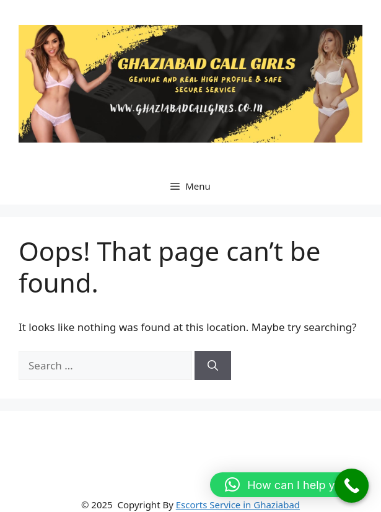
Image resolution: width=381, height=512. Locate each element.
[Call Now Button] (352, 486)
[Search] (213, 366)
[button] (289, 484)
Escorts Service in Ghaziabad (238, 504)
